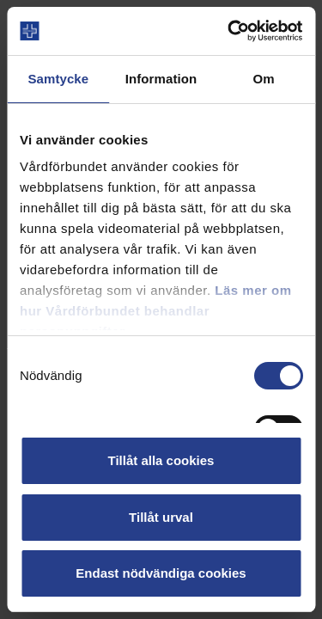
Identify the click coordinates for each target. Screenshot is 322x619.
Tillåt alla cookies (161, 460)
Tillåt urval (161, 517)
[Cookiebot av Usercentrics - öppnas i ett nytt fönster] (229, 31)
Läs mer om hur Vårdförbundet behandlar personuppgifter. (156, 311)
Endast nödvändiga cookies (161, 573)
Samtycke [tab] (57, 78)
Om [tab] (264, 78)
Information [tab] (161, 78)
